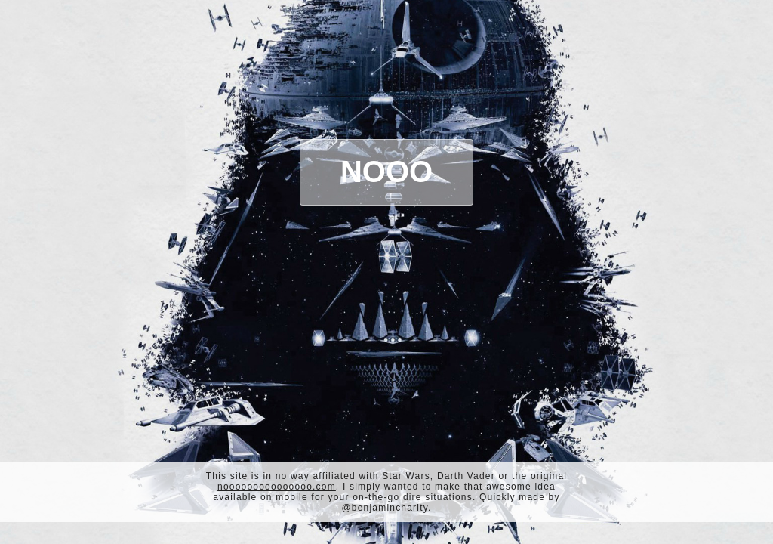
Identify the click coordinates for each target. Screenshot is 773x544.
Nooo (386, 171)
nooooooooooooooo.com (276, 486)
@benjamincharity (384, 507)
